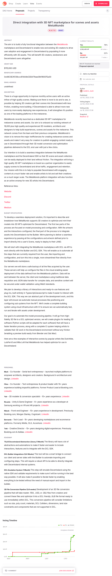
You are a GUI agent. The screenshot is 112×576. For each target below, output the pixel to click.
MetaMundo (62, 44)
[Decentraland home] (5, 4)
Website (7, 191)
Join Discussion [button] (66, 571)
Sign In (87, 3)
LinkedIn (15, 379)
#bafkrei (84, 117)
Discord (7, 197)
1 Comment (10, 570)
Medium (7, 207)
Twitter (7, 202)
